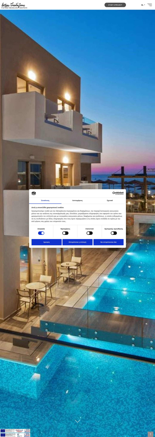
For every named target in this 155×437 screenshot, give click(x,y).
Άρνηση (46, 242)
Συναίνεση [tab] (45, 200)
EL (142, 5)
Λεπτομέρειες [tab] (77, 200)
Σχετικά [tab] (110, 200)
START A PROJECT (115, 5)
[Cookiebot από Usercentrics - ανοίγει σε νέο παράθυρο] (114, 193)
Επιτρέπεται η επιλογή (77, 242)
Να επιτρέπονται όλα (108, 242)
